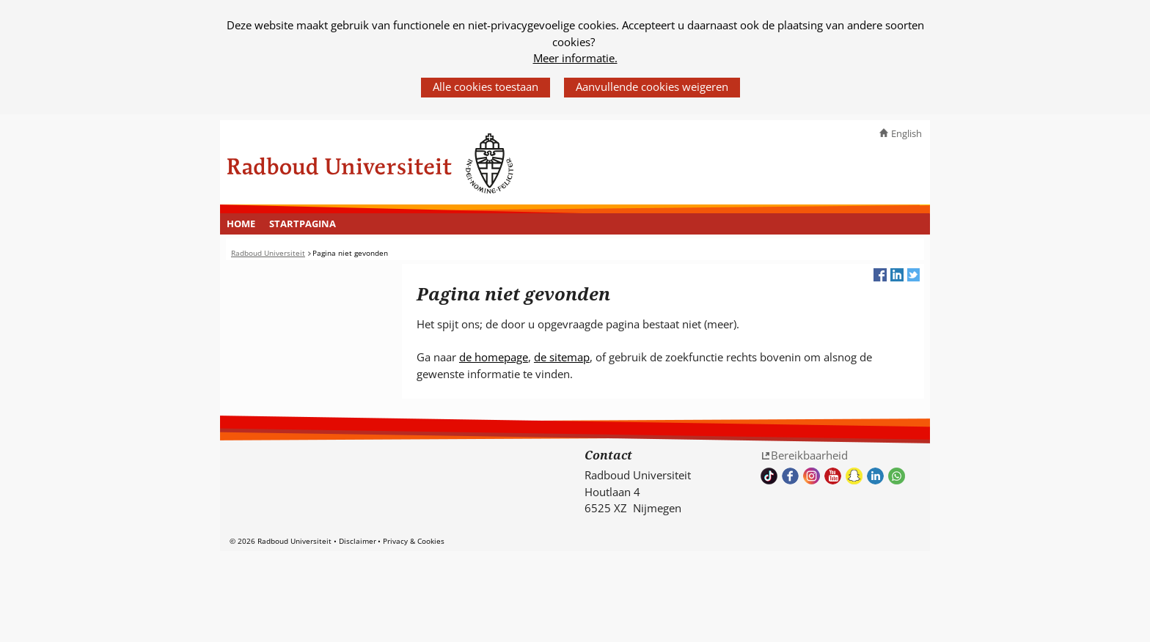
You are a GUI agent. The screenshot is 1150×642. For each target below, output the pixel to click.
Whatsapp (896, 476)
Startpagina (302, 223)
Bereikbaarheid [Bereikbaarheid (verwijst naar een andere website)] (809, 455)
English (906, 133)
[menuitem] (241, 224)
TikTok (769, 476)
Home (241, 223)
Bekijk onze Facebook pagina (790, 476)
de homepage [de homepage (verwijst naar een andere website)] (493, 357)
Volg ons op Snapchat (854, 476)
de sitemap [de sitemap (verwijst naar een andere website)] (562, 357)
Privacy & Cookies (413, 541)
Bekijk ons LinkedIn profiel (875, 476)
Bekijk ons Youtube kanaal (832, 476)
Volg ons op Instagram (811, 476)
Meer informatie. (575, 58)
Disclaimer (357, 541)
